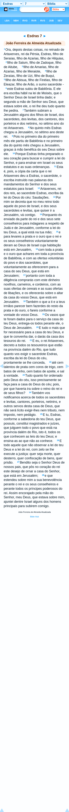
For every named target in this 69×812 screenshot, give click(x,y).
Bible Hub (34, 517)
